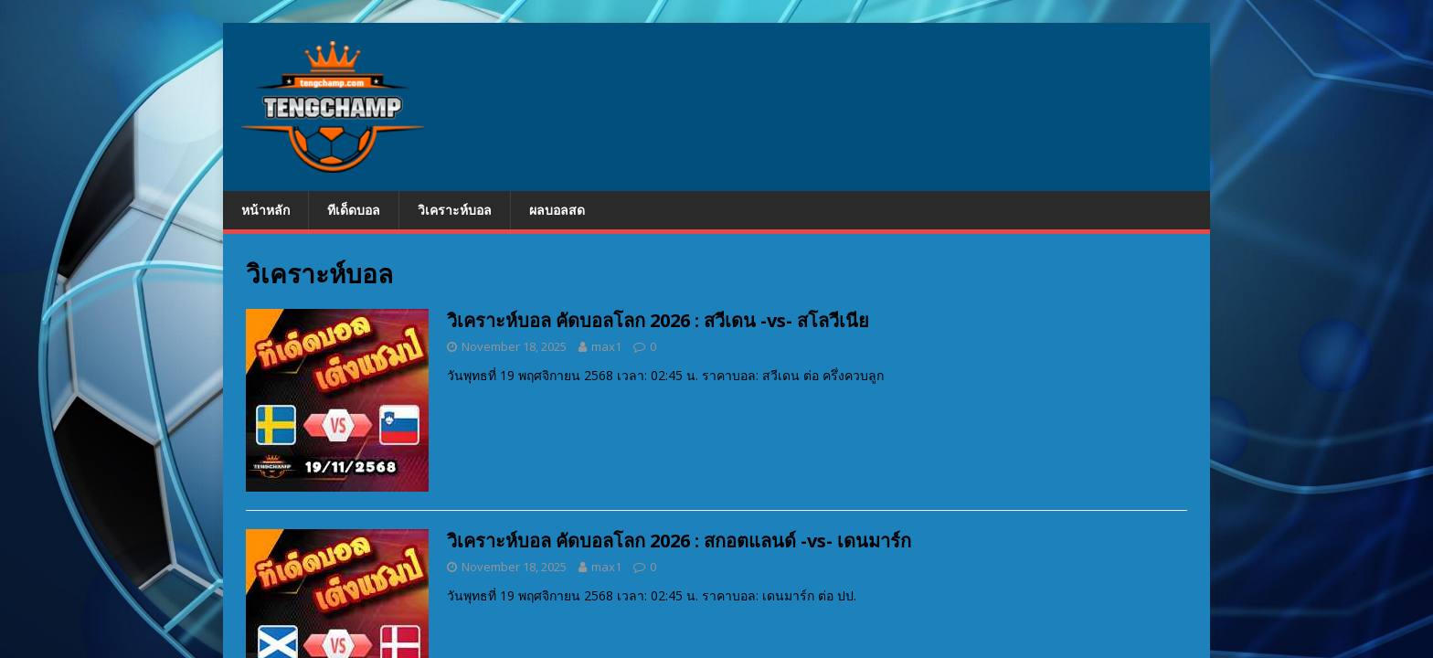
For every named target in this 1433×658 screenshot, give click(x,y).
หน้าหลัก (265, 209)
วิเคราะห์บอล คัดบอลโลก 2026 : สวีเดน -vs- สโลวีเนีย (658, 320)
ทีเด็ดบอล (353, 209)
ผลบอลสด (557, 209)
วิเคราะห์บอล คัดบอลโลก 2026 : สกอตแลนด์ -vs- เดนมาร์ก (679, 540)
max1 (606, 346)
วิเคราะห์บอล (455, 209)
